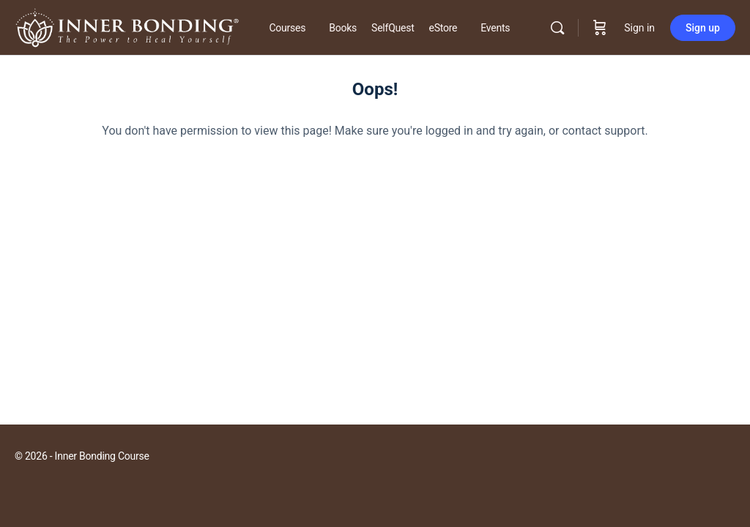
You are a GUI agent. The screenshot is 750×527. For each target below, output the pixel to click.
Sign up (703, 28)
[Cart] (599, 28)
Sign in (639, 28)
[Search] (557, 28)
